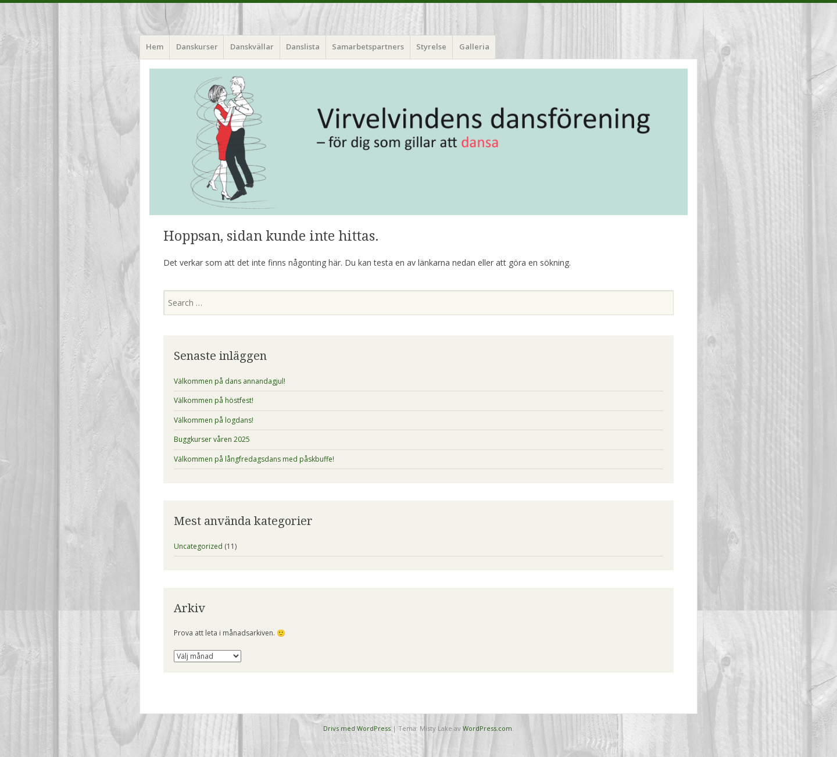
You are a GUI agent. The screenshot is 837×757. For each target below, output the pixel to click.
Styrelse (431, 46)
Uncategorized (198, 546)
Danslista (303, 46)
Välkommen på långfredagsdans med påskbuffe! (254, 459)
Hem (154, 46)
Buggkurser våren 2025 (212, 439)
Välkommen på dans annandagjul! (229, 381)
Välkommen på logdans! (213, 420)
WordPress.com (487, 728)
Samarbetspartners (368, 46)
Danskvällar (252, 46)
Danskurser (197, 46)
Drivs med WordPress (357, 728)
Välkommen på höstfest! (213, 400)
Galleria (474, 46)
